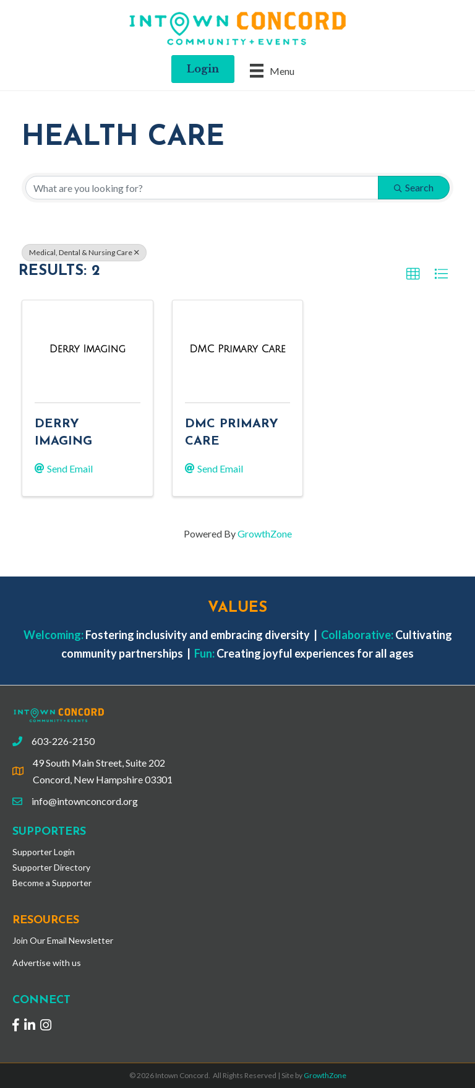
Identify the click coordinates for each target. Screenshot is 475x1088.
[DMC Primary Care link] (237, 348)
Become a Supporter (52, 882)
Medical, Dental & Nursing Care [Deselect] (84, 252)
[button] (413, 274)
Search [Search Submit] (414, 187)
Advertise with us (46, 962)
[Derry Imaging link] (87, 348)
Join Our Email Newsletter (62, 940)
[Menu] (272, 70)
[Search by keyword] (202, 187)
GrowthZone (265, 533)
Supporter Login (43, 851)
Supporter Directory (51, 867)
